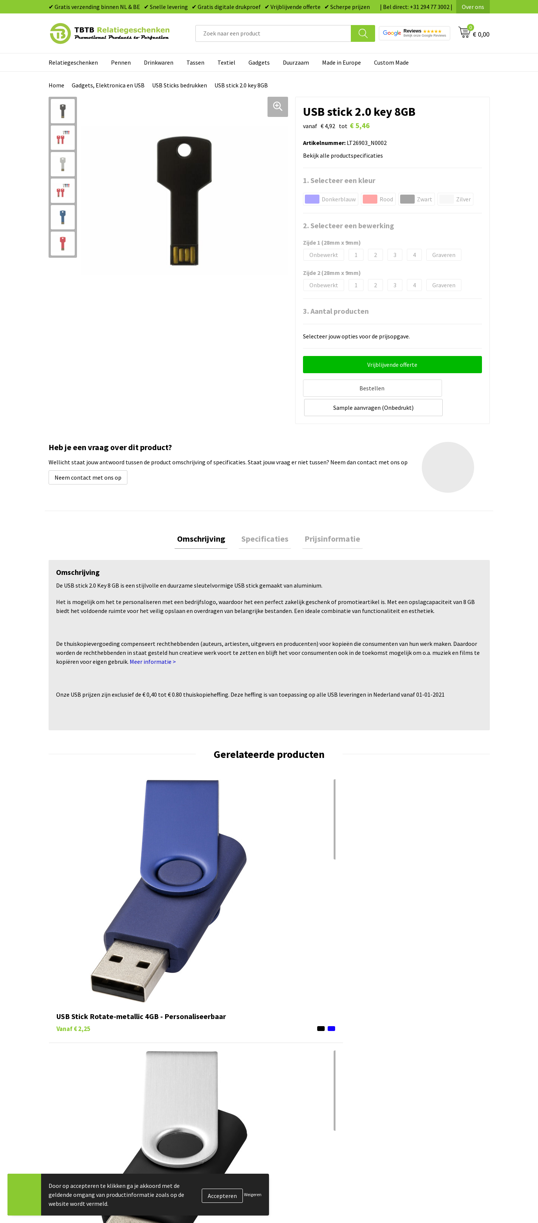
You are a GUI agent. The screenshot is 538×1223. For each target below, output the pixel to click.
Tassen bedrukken (301, 1027)
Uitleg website (187, 1038)
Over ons (473, 6)
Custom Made (391, 62)
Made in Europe (341, 62)
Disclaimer (401, 1072)
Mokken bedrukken (302, 1061)
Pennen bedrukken (302, 1015)
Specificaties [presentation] (264, 518)
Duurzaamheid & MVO (196, 1095)
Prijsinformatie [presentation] (327, 518)
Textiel (226, 62)
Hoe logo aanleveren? (197, 1072)
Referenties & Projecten (418, 1049)
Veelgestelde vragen (195, 1015)
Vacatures (399, 1027)
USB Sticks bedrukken (179, 85)
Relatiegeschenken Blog (418, 1038)
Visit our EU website (412, 1095)
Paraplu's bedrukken (304, 1083)
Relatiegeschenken (73, 62)
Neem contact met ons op (88, 455)
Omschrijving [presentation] (206, 518)
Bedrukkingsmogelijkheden (204, 1049)
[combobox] (273, 33)
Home (56, 85)
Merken (287, 1095)
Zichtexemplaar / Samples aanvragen (216, 1083)
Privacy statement (411, 1061)
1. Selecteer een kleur (339, 180)
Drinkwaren (158, 62)
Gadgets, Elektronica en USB (108, 85)
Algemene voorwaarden (417, 1083)
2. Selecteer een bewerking (348, 225)
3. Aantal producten (336, 311)
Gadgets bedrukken (303, 1049)
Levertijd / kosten (191, 1027)
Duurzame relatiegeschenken (315, 1038)
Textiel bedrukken (301, 1072)
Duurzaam (296, 62)
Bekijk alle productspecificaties (345, 155)
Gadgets (259, 62)
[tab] (206, 518)
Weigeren (253, 1194)
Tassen (195, 62)
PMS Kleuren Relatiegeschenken (210, 1061)
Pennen (121, 62)
